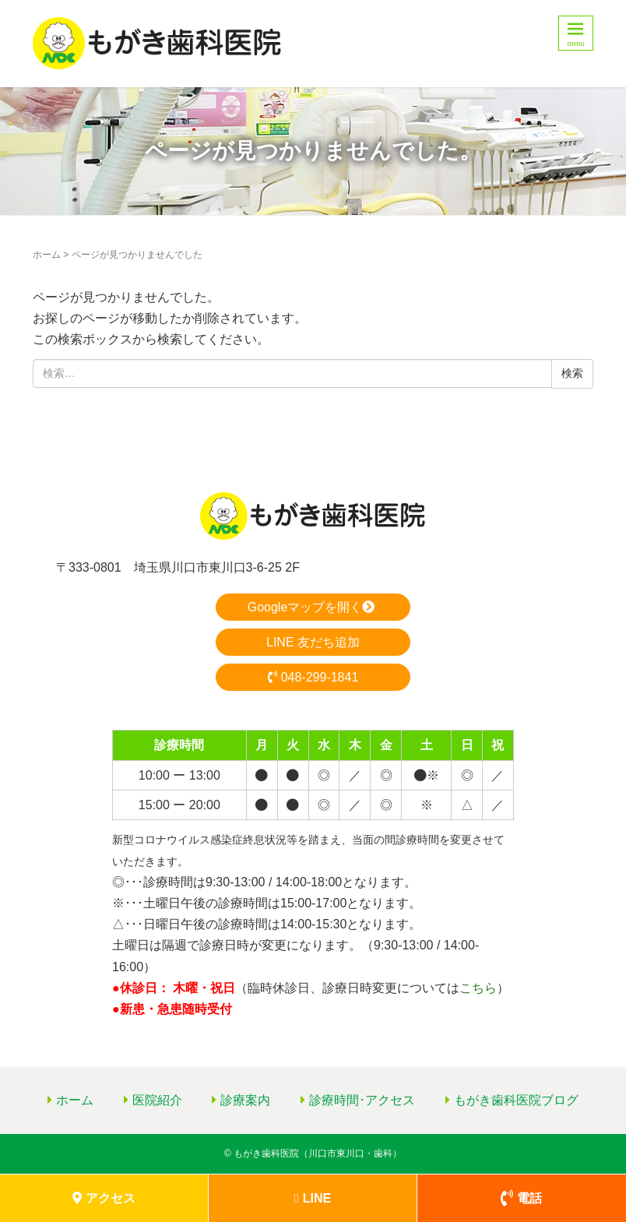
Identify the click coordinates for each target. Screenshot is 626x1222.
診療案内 (245, 1100)
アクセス (103, 1198)
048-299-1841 (313, 677)
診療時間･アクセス (362, 1100)
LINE (312, 1198)
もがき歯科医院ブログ (516, 1100)
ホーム (47, 254)
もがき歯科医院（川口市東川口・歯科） (318, 1153)
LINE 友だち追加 (313, 642)
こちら (478, 988)
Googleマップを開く (313, 607)
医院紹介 (157, 1100)
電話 (521, 1198)
